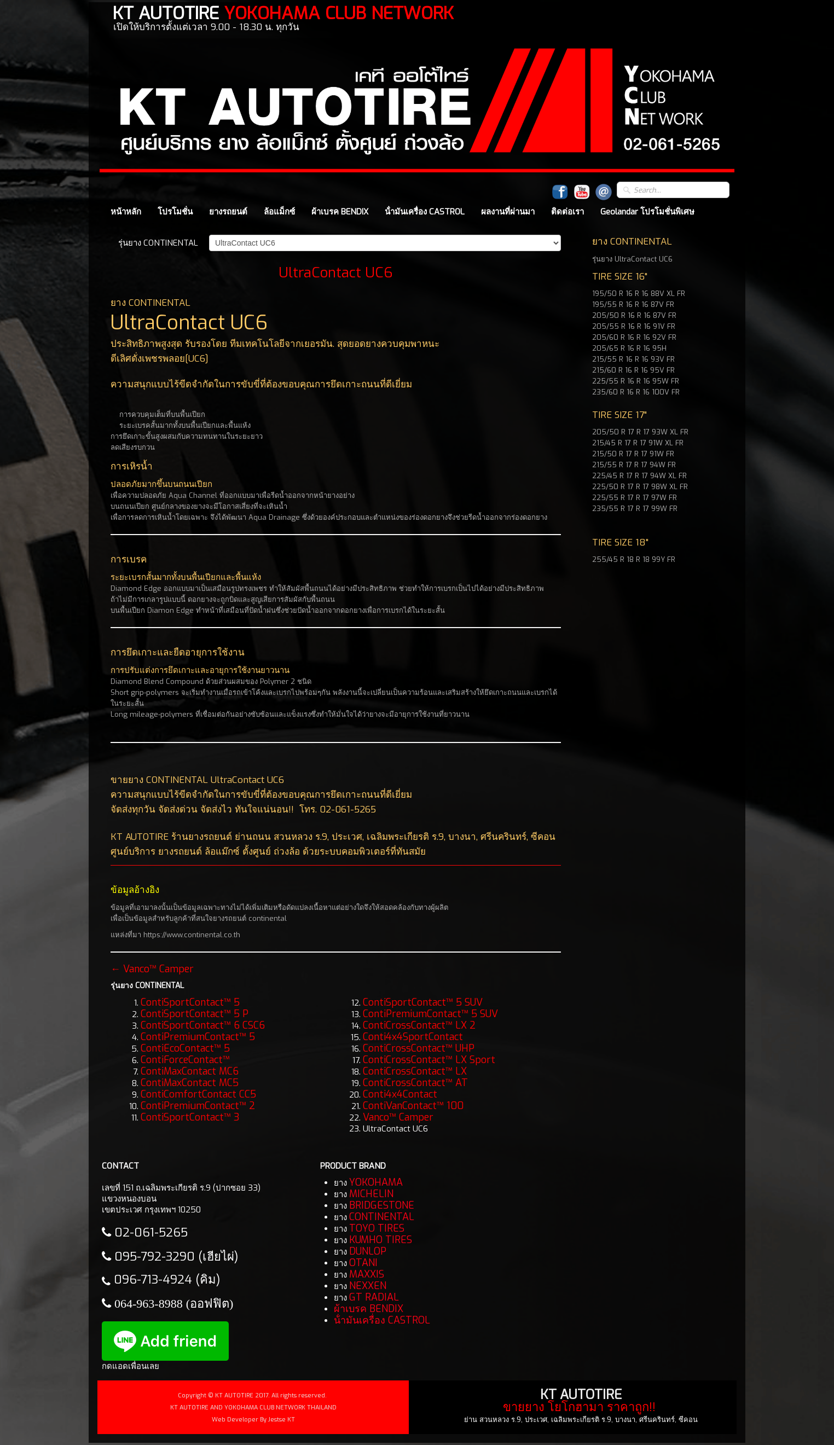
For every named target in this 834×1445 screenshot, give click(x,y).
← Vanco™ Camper (152, 969)
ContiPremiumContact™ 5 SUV (430, 1013)
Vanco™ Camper (398, 1117)
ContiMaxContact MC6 (190, 1071)
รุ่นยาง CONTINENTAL (158, 242)
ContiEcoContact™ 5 (185, 1048)
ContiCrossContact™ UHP (418, 1048)
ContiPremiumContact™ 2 (198, 1105)
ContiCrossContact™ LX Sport (429, 1059)
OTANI (363, 1262)
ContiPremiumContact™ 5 (198, 1036)
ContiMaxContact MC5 (190, 1082)
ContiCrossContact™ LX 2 (419, 1025)
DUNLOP (367, 1251)
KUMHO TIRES (380, 1239)
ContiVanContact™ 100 (413, 1105)
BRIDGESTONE (381, 1205)
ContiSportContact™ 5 (190, 1002)
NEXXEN (367, 1285)
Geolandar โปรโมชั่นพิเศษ (647, 211)
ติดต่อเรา (567, 211)
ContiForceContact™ (185, 1059)
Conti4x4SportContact (413, 1036)
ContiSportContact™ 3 (190, 1117)
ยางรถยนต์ (228, 211)
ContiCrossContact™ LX (415, 1071)
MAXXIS (366, 1274)
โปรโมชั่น (175, 211)
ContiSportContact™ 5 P (194, 1013)
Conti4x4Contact (400, 1094)
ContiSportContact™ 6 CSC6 (203, 1025)
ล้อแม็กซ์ (279, 211)
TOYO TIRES (376, 1228)
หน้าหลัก (126, 211)
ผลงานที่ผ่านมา (508, 211)
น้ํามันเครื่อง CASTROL (425, 211)
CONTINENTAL (381, 1216)
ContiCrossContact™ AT (415, 1082)
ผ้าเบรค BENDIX (339, 211)
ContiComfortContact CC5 (198, 1094)
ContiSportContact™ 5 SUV (423, 1002)
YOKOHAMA (376, 1182)
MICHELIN (371, 1193)
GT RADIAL (374, 1297)
